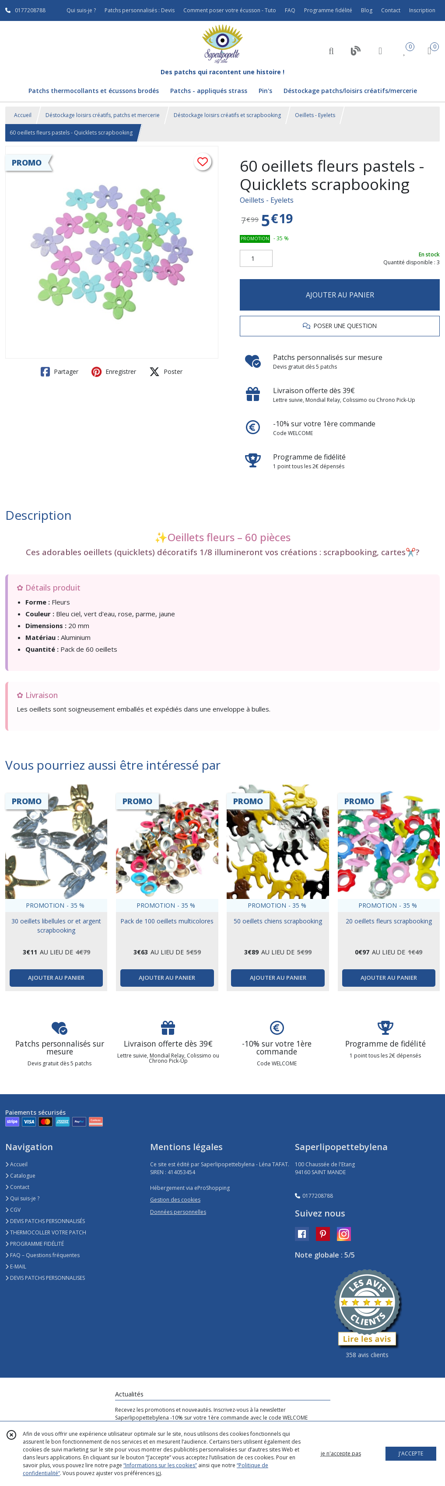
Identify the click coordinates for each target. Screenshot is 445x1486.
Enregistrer (113, 371)
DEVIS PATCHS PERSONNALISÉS (45, 1221)
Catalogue (20, 1175)
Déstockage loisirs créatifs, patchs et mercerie (103, 115)
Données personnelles (178, 1212)
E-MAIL (15, 1266)
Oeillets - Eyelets (315, 115)
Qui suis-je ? (22, 1198)
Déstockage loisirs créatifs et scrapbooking (227, 115)
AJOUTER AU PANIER (340, 295)
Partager (59, 371)
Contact (390, 10)
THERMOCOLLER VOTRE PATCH (45, 1232)
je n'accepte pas (341, 1453)
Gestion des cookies (175, 1199)
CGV (13, 1209)
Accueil (23, 115)
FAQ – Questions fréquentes (42, 1255)
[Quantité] (256, 258)
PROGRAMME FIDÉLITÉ (34, 1244)
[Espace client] (380, 50)
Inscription (422, 10)
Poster (165, 371)
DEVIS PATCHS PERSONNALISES (45, 1278)
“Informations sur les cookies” (160, 1465)
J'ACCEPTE (411, 1453)
